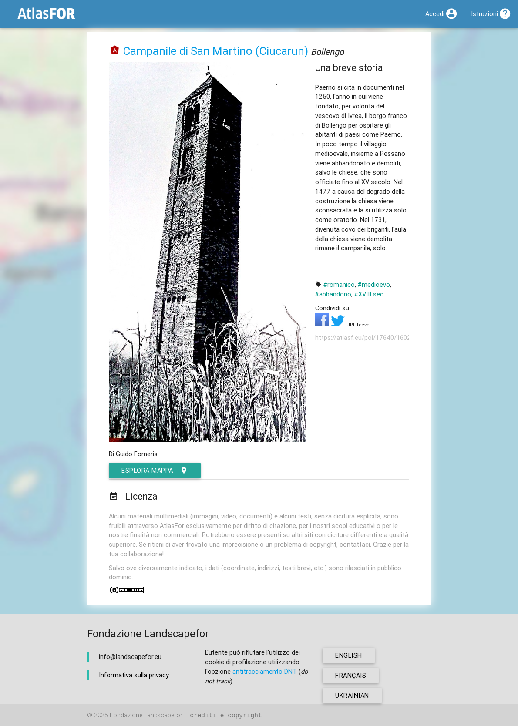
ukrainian (352, 695)
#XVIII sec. (369, 294)
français (350, 675)
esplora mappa (154, 470)
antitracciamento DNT (264, 671)
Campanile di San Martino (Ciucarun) (215, 51)
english (348, 655)
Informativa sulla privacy (134, 675)
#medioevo (374, 284)
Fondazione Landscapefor (146, 715)
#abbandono (333, 294)
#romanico (339, 284)
